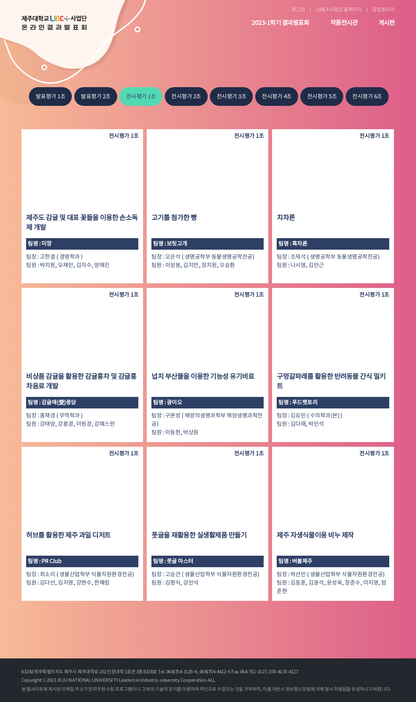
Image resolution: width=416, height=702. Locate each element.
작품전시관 (344, 23)
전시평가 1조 (141, 96)
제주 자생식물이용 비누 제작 (315, 535)
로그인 (298, 9)
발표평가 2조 (96, 96)
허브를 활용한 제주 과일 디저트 (68, 535)
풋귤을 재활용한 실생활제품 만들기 (199, 535)
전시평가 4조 (277, 96)
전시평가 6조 (367, 96)
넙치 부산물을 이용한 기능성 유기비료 (202, 377)
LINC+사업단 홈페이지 (339, 9)
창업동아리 (383, 9)
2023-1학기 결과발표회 (280, 23)
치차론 (286, 218)
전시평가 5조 (322, 96)
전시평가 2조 (186, 96)
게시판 (386, 23)
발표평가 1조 (51, 96)
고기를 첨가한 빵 (174, 218)
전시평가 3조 (232, 96)
